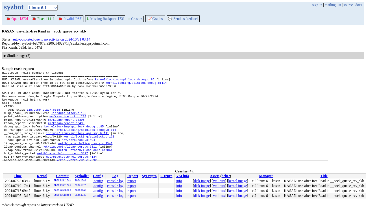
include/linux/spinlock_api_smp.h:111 (77, 146)
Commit (62, 176)
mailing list (333, 5)
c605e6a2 (80, 190)
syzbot (14, 7)
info (179, 181)
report (131, 181)
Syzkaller (82, 176)
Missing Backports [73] (105, 19)
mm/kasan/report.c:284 (68, 126)
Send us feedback (183, 19)
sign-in (317, 5)
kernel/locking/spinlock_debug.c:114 (136, 85)
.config (98, 181)
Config (98, 176)
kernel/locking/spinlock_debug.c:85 (124, 81)
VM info (182, 176)
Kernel (42, 176)
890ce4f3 (80, 185)
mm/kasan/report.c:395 (66, 130)
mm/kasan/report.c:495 (66, 134)
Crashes (135, 19)
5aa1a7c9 (80, 195)
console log (115, 181)
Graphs (155, 19)
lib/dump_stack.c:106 (68, 122)
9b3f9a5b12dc (62, 180)
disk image (202, 181)
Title (324, 176)
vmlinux (219, 181)
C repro (166, 176)
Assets (215, 176)
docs (358, 5)
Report (132, 176)
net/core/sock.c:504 (78, 154)
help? (226, 176)
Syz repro (149, 176)
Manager (266, 176)
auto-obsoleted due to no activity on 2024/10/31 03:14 (51, 39)
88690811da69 (62, 195)
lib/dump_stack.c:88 (43, 118)
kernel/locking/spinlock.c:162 (88, 150)
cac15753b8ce (62, 190)
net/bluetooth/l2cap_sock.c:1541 (85, 158)
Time (18, 176)
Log (115, 176)
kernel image (237, 181)
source (348, 5)
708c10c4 (80, 180)
